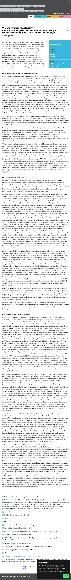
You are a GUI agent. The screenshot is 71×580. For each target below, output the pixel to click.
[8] (39, 155)
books (49, 16)
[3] (66, 94)
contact (67, 13)
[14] (47, 341)
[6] (31, 113)
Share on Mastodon (29, 567)
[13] (52, 270)
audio (61, 16)
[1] (49, 79)
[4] (66, 98)
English (52, 54)
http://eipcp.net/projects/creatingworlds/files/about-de (19, 556)
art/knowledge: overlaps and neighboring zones (59, 65)
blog (30, 16)
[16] (40, 449)
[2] (12, 83)
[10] (7, 172)
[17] (38, 458)
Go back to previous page (10, 21)
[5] (20, 106)
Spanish (52, 57)
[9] (49, 161)
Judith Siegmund (55, 44)
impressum (16, 577)
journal (37, 16)
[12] (33, 266)
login (28, 577)
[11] (29, 255)
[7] (49, 146)
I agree (66, 576)
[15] (29, 347)
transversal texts (59, 13)
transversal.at (7, 577)
